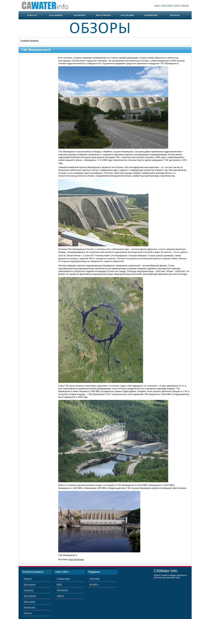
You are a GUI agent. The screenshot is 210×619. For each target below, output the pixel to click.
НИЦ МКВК (95, 579)
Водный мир (29, 607)
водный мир (150, 15)
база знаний (127, 15)
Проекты (28, 613)
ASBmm (60, 596)
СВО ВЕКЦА (62, 590)
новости (32, 15)
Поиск (177, 6)
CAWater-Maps (63, 579)
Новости (28, 579)
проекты (174, 15)
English (185, 6)
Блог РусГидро (76, 559)
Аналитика (29, 590)
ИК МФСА (94, 584)
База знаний (29, 601)
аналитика (79, 15)
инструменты (103, 15)
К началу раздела (29, 40)
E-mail (157, 6)
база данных (56, 15)
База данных (30, 584)
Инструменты (30, 596)
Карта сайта (166, 6)
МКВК (59, 584)
